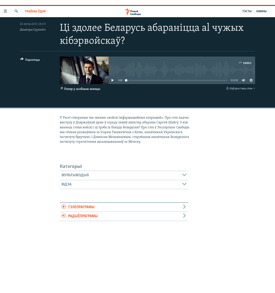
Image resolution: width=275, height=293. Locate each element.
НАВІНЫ (261, 11)
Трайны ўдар (35, 11)
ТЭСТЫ (247, 11)
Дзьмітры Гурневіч (33, 29)
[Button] (30, 60)
